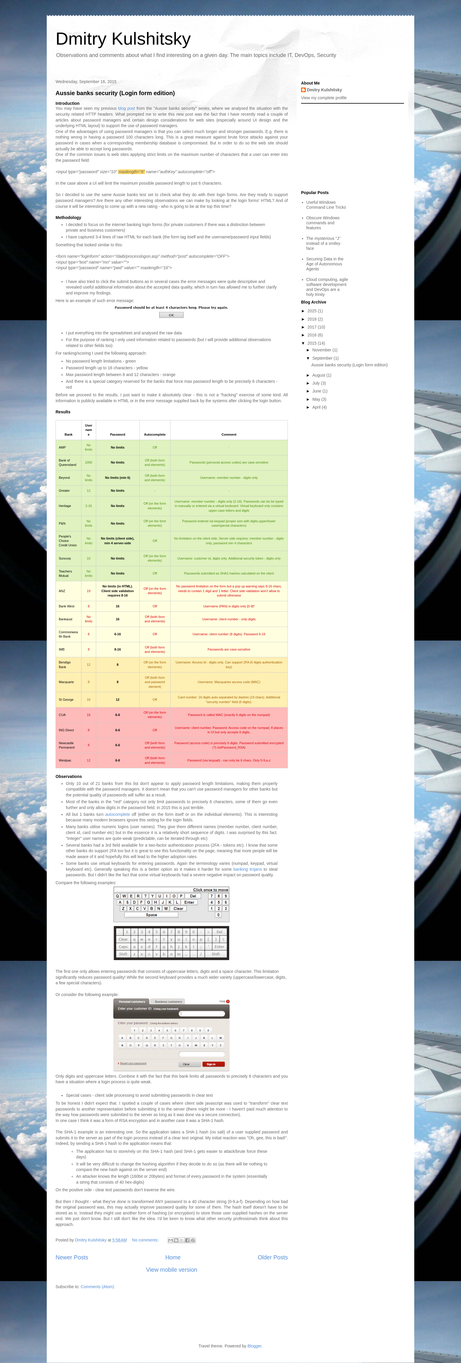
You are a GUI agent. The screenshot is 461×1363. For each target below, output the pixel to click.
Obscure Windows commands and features (323, 222)
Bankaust (65, 619)
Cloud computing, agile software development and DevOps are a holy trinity (327, 286)
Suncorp (65, 558)
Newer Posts (72, 1257)
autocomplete (117, 814)
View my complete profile (324, 97)
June (317, 391)
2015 (313, 343)
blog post (126, 108)
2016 (313, 335)
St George (66, 699)
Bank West (66, 606)
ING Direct (66, 730)
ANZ (62, 591)
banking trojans (247, 869)
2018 (313, 319)
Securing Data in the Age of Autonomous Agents (325, 264)
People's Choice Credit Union (68, 541)
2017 (313, 327)
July (316, 383)
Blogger (254, 1346)
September (322, 358)
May (316, 399)
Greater (64, 490)
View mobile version (171, 1269)
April (317, 407)
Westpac (65, 760)
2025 (313, 311)
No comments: (146, 1240)
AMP (62, 447)
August (319, 375)
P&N (62, 523)
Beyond (64, 477)
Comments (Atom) (97, 1286)
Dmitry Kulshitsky (123, 38)
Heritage (65, 506)
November (322, 350)
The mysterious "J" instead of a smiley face (323, 243)
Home (173, 1257)
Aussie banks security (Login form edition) (115, 93)
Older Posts (273, 1257)
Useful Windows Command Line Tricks (326, 205)
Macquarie (66, 682)
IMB (62, 649)
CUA (62, 715)
